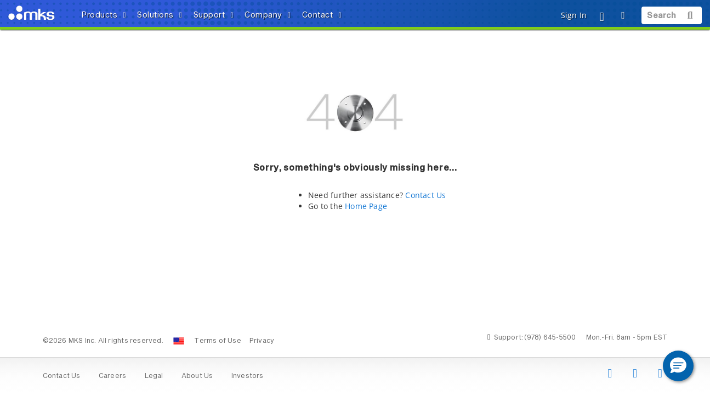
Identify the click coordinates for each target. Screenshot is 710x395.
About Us (197, 376)
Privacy (261, 341)
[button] (678, 366)
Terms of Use (217, 341)
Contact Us (425, 195)
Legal (154, 376)
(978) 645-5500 (550, 338)
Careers (112, 376)
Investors (247, 376)
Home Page (366, 206)
